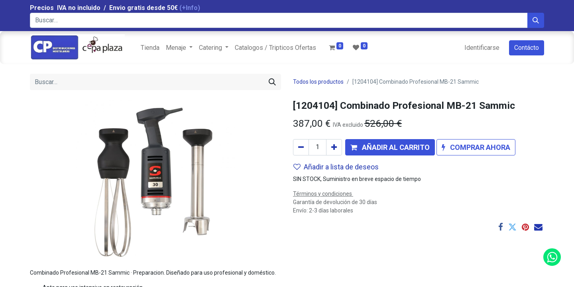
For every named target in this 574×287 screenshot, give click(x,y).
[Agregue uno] (334, 147)
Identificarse (481, 47)
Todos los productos (318, 82)
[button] (390, 147)
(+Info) (189, 8)
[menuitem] (150, 48)
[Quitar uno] (301, 147)
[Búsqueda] (535, 20)
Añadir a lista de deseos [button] (336, 167)
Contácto (526, 47)
